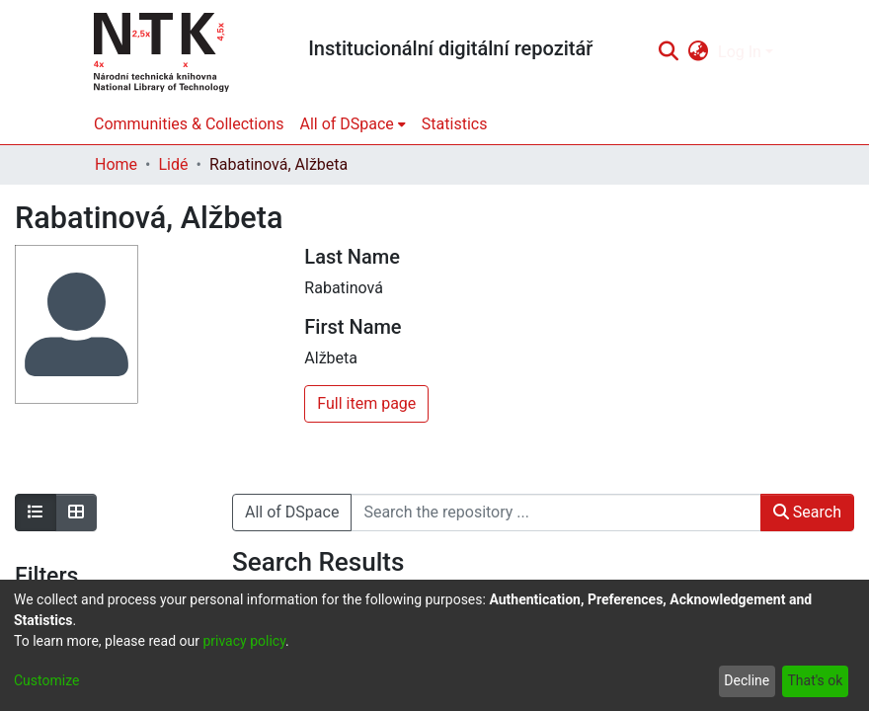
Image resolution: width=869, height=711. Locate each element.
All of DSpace (292, 512)
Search (807, 512)
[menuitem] (698, 52)
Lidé (173, 164)
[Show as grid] (76, 512)
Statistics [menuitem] (455, 124)
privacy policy (243, 641)
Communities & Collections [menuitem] (188, 124)
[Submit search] (668, 52)
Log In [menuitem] (739, 51)
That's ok (814, 680)
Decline (746, 680)
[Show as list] (35, 512)
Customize (46, 680)
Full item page (366, 403)
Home (116, 164)
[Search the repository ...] (555, 512)
